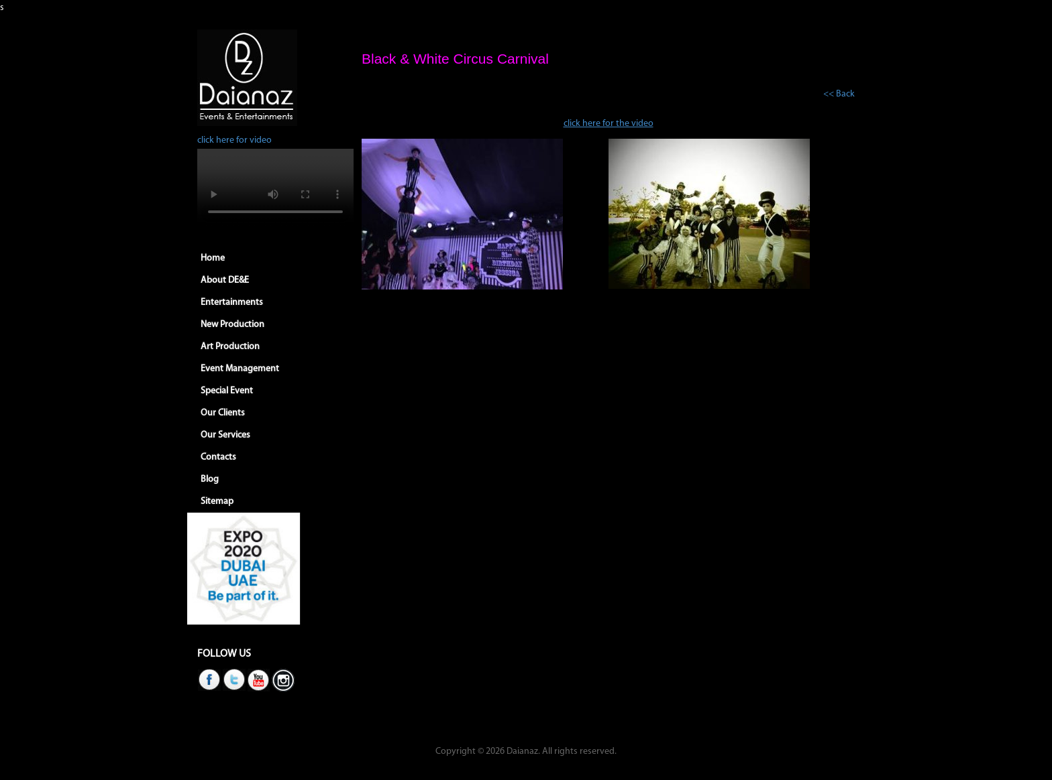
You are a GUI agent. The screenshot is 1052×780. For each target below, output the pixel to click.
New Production (232, 325)
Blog (210, 479)
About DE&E (225, 280)
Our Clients (223, 413)
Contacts (218, 457)
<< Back (839, 94)
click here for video (234, 140)
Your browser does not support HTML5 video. (275, 187)
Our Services (225, 435)
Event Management (240, 369)
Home (213, 258)
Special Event (227, 391)
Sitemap (217, 502)
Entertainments (232, 303)
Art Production (230, 347)
